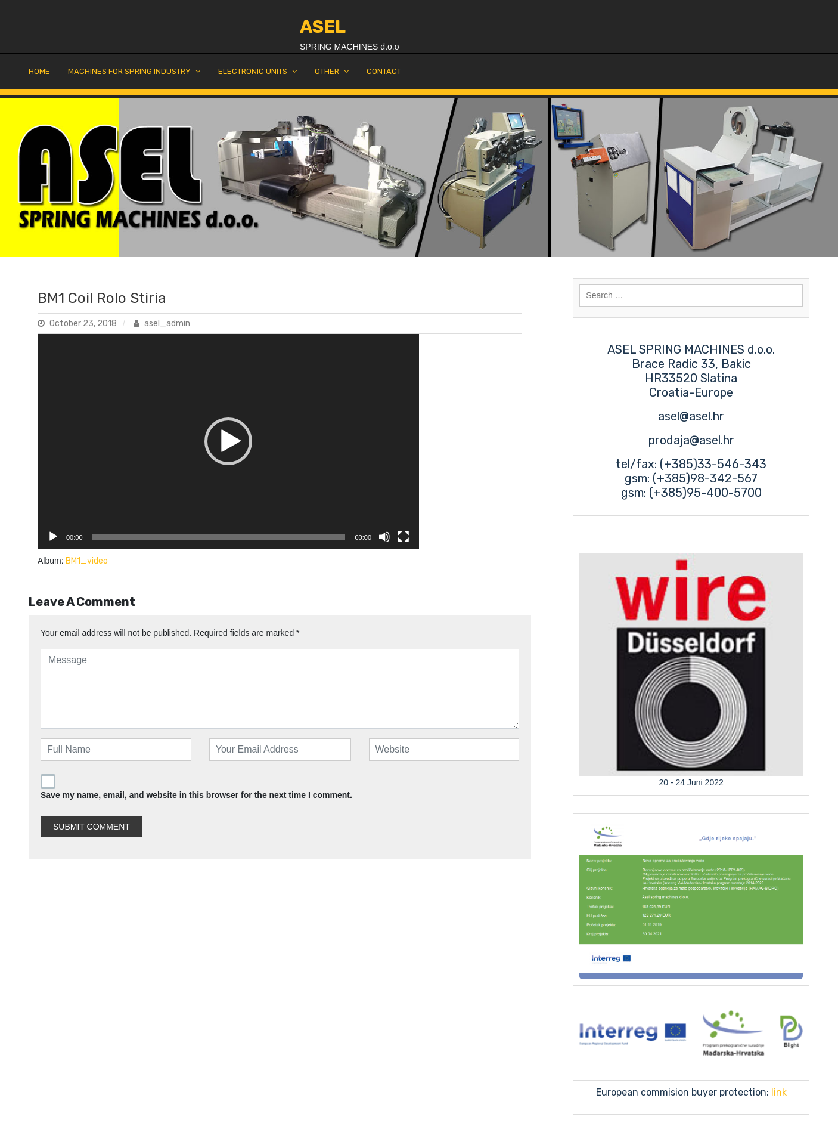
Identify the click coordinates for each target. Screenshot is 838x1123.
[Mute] (384, 537)
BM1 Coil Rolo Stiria (102, 298)
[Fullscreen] (403, 537)
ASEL (323, 27)
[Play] (53, 537)
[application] (228, 441)
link (778, 1092)
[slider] (219, 537)
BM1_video (87, 561)
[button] (228, 441)
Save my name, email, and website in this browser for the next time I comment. (196, 795)
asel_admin (162, 323)
